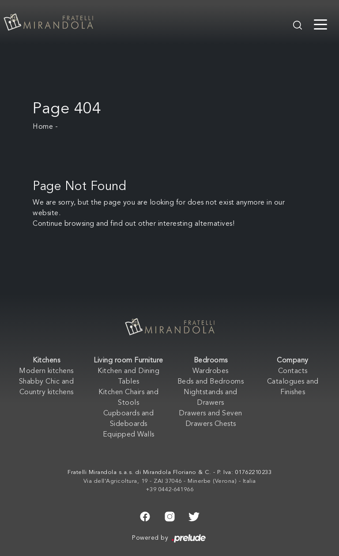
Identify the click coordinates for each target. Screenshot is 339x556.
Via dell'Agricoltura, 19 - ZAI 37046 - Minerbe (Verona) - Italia (169, 481)
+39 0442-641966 (170, 490)
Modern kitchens (46, 371)
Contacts (293, 371)
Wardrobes (210, 371)
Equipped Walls (128, 434)
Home (43, 127)
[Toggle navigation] (320, 24)
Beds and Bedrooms (210, 381)
